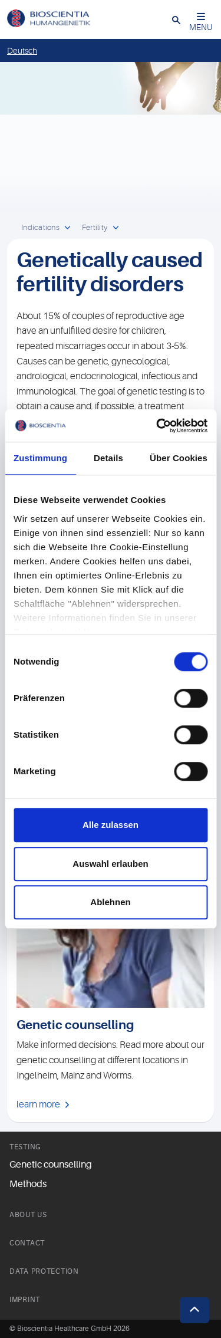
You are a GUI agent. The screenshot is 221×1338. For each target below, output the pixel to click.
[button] (176, 19)
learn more (38, 1104)
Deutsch (22, 50)
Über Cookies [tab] (178, 458)
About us (28, 1215)
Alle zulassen (110, 825)
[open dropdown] (67, 228)
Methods (28, 1184)
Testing (25, 1147)
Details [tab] (108, 458)
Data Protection (44, 1271)
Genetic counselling (50, 1164)
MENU (200, 22)
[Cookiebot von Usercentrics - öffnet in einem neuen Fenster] (157, 425)
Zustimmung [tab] (40, 458)
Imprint (24, 1300)
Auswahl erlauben (110, 864)
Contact (27, 1243)
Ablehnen (110, 902)
